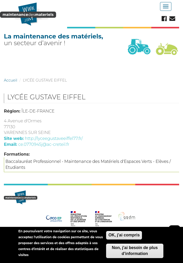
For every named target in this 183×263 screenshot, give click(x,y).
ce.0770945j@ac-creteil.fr (43, 144)
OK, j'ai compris (124, 237)
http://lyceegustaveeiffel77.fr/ (54, 138)
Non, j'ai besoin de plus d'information (135, 252)
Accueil (10, 80)
